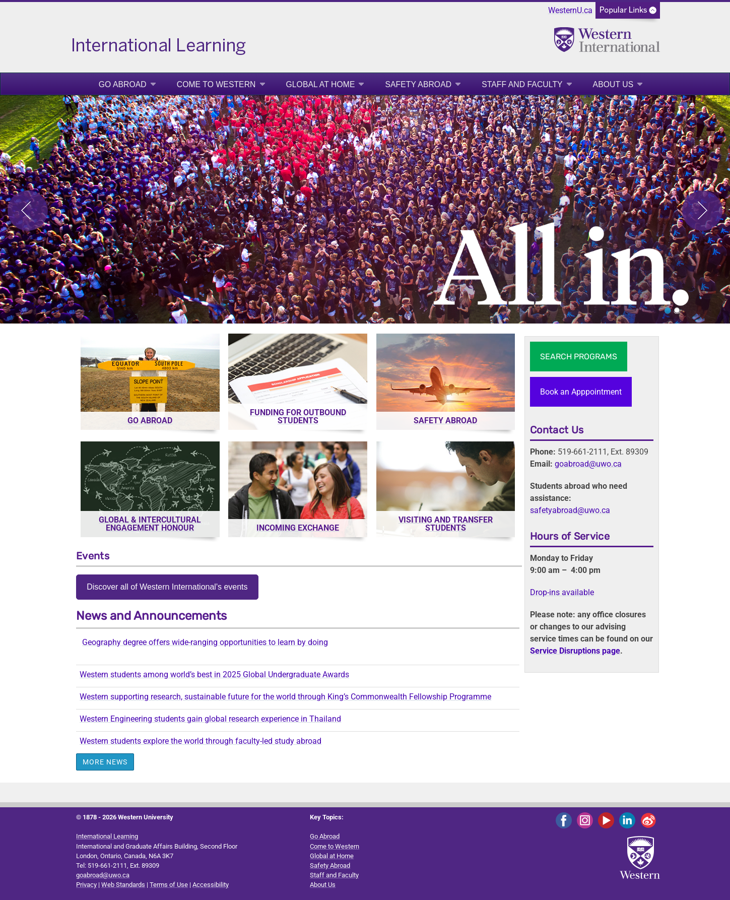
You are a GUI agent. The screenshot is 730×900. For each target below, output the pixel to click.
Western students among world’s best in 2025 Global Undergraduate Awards (214, 674)
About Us (613, 84)
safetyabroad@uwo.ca (570, 510)
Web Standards (123, 884)
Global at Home (320, 84)
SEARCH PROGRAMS (578, 356)
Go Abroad (123, 84)
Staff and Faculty (522, 84)
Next (702, 210)
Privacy (86, 884)
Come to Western (216, 84)
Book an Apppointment (581, 392)
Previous (28, 210)
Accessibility (210, 884)
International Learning (107, 836)
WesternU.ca (570, 10)
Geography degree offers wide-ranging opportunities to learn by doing (205, 642)
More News (105, 762)
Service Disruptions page (575, 651)
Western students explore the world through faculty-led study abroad (200, 741)
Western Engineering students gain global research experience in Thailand (210, 719)
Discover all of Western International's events (167, 587)
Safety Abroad (418, 84)
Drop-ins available (562, 592)
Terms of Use (169, 884)
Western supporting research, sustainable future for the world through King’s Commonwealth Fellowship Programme (285, 696)
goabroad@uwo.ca (588, 464)
